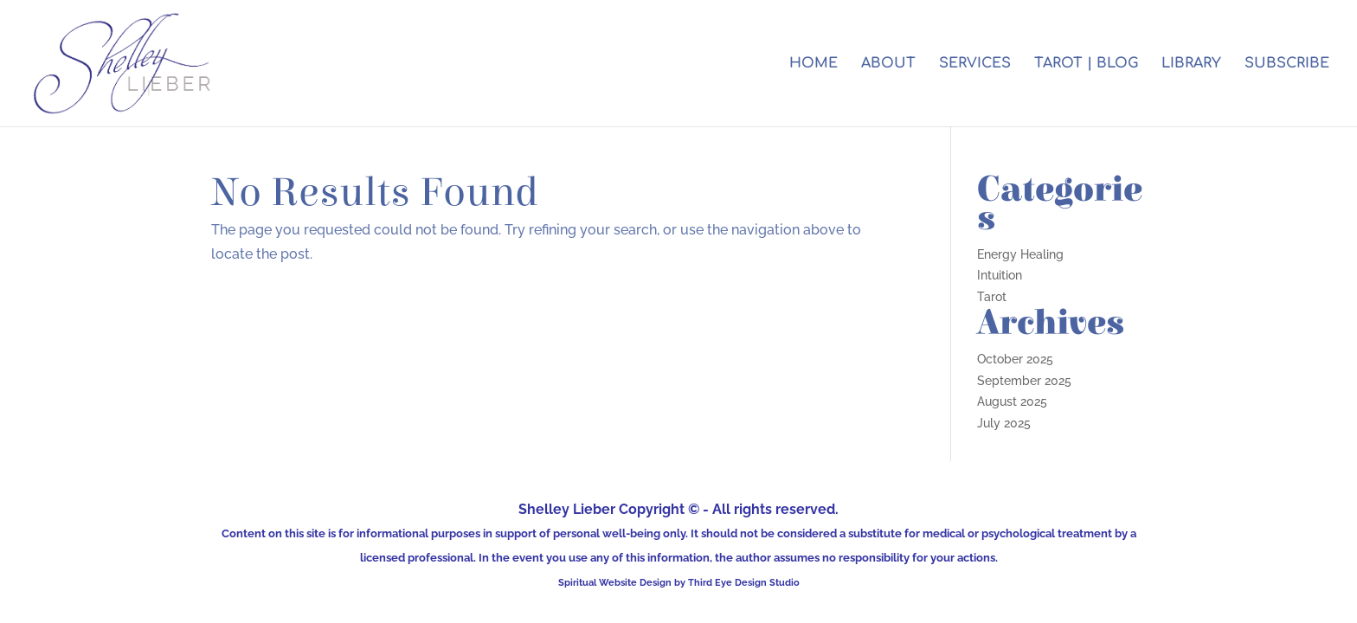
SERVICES (975, 64)
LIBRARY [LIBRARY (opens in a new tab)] (1191, 64)
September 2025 (1024, 381)
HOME (813, 64)
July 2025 (1004, 423)
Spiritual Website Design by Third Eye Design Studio (679, 582)
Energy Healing (1020, 254)
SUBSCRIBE (1286, 64)
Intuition (999, 275)
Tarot (991, 297)
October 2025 (1015, 359)
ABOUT (888, 64)
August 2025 (1012, 401)
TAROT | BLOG (1086, 64)
